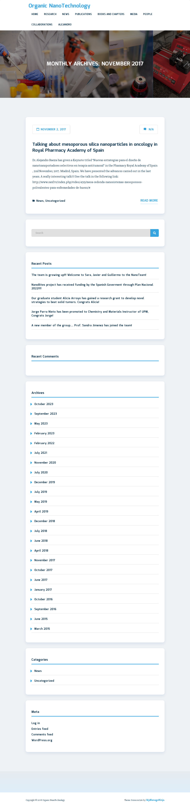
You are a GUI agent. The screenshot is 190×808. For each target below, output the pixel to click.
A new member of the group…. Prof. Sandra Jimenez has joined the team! (81, 325)
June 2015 (41, 619)
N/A (151, 129)
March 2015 (42, 629)
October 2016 (43, 599)
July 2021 (40, 453)
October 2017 (43, 570)
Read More (149, 200)
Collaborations (41, 25)
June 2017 (40, 580)
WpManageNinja (155, 800)
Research (50, 14)
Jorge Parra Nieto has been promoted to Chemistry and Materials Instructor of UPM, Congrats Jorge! (90, 314)
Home (34, 14)
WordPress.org (41, 740)
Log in (35, 723)
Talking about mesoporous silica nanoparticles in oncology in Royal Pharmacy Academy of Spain (94, 147)
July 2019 (40, 492)
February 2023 (44, 433)
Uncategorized (55, 201)
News (65, 14)
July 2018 (40, 531)
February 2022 (44, 443)
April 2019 (41, 512)
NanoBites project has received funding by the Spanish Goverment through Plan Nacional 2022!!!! (92, 287)
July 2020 (41, 473)
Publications (83, 14)
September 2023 (45, 414)
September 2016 (45, 609)
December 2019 (44, 482)
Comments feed (42, 735)
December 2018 (44, 521)
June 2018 (41, 541)
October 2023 (43, 404)
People (147, 14)
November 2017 (44, 560)
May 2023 (41, 424)
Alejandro (65, 25)
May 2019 (40, 502)
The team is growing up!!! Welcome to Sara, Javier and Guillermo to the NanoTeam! (88, 275)
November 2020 (45, 463)
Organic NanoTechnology (59, 6)
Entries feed (39, 729)
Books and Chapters (111, 14)
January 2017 (43, 590)
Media (133, 14)
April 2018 (41, 551)
